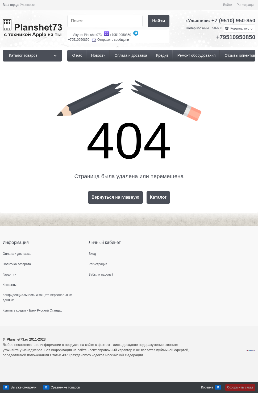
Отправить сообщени (113, 40)
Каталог (158, 197)
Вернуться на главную (115, 197)
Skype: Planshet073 (87, 35)
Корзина (207, 387)
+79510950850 (120, 35)
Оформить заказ (240, 387)
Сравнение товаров (65, 387)
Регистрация (246, 5)
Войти (227, 5)
